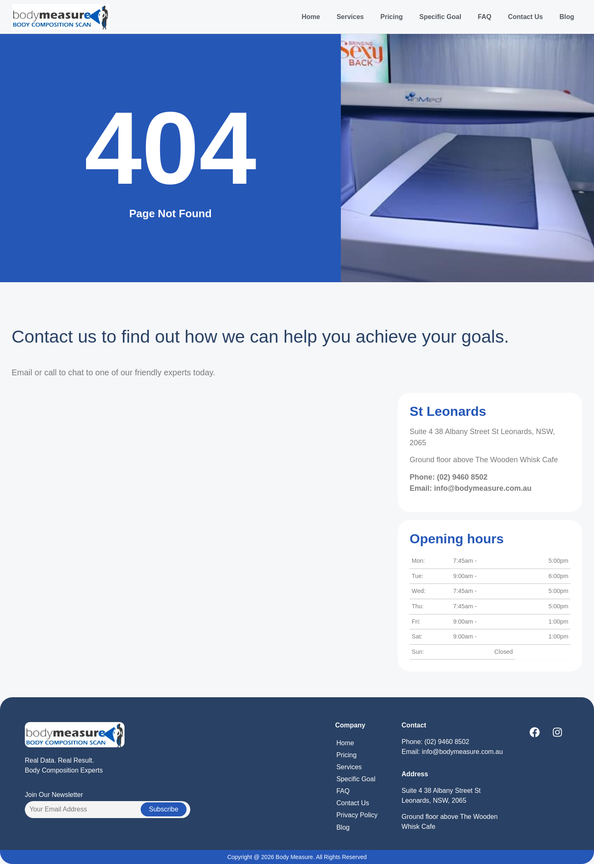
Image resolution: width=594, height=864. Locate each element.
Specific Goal (440, 16)
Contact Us (525, 16)
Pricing (391, 16)
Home (311, 16)
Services (350, 16)
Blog (566, 16)
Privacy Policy (357, 814)
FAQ (484, 16)
